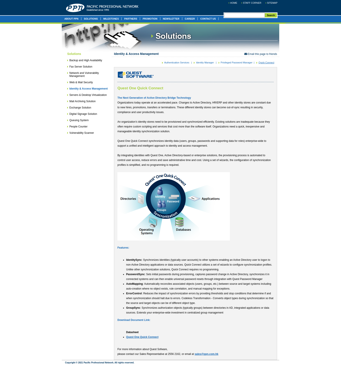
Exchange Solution (80, 107)
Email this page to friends (260, 54)
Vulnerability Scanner (81, 132)
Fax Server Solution (80, 66)
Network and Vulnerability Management (84, 74)
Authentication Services (176, 62)
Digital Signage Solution (83, 113)
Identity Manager (205, 62)
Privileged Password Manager (236, 62)
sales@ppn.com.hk (206, 354)
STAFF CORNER (252, 3)
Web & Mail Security (81, 82)
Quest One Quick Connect (142, 337)
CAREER (190, 18)
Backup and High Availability (85, 60)
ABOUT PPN (71, 18)
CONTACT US (208, 18)
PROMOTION (150, 18)
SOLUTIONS (91, 18)
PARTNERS (130, 18)
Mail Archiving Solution (82, 101)
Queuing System (79, 120)
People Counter (78, 126)
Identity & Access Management (88, 88)
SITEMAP (272, 3)
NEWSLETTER (171, 18)
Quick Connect (266, 62)
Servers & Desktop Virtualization (88, 95)
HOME (233, 3)
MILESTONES (111, 18)
